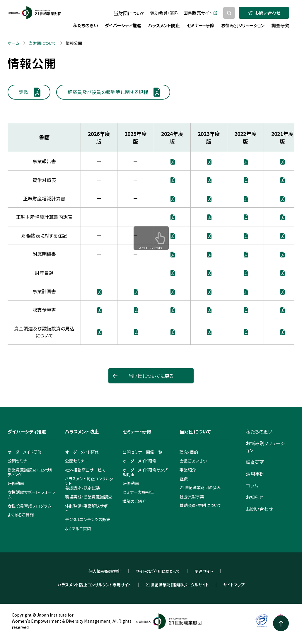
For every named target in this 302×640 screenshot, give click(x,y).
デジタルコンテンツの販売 (87, 519)
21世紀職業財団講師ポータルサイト (177, 585)
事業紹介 (188, 470)
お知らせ (254, 497)
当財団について (129, 13)
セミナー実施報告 (138, 492)
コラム (252, 485)
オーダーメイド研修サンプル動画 (145, 472)
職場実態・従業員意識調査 (88, 497)
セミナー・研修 (136, 431)
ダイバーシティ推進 (27, 431)
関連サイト (203, 571)
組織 (184, 479)
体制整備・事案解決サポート (88, 508)
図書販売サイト (200, 13)
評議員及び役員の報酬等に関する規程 (108, 91)
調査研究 (255, 461)
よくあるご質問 (21, 515)
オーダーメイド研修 (25, 452)
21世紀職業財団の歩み (200, 487)
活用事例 (255, 473)
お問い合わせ (264, 13)
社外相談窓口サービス (85, 470)
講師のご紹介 (134, 501)
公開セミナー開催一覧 (142, 452)
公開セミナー (19, 461)
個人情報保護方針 (104, 571)
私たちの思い (259, 431)
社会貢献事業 (192, 496)
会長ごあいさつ (193, 461)
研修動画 (16, 483)
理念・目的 (189, 452)
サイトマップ (234, 585)
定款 (24, 91)
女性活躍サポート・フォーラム (31, 494)
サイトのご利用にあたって (158, 571)
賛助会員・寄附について (200, 505)
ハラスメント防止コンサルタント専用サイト (94, 585)
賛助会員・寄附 (164, 13)
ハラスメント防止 (82, 431)
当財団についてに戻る (151, 375)
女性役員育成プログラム (29, 506)
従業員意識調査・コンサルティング (30, 472)
